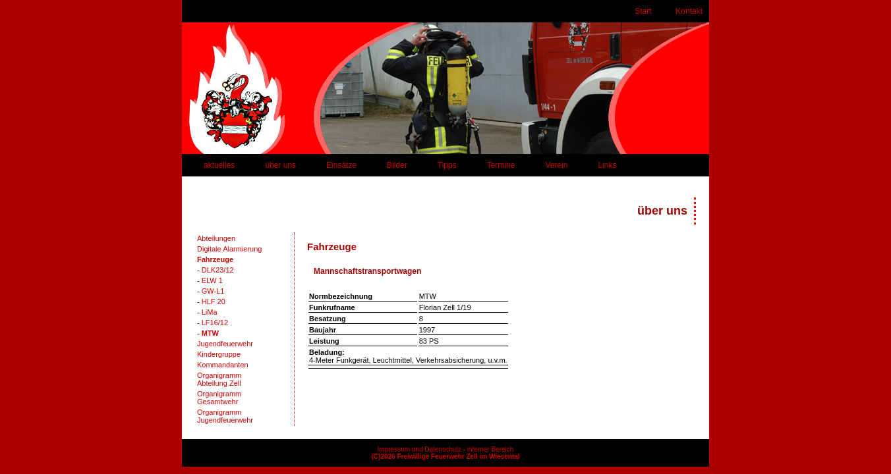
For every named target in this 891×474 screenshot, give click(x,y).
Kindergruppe (219, 354)
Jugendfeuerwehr (225, 344)
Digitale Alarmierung (229, 249)
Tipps (447, 165)
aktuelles (219, 165)
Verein (556, 165)
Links (607, 165)
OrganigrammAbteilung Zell (219, 379)
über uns (280, 165)
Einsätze (341, 165)
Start (643, 11)
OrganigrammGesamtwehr (219, 398)
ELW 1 (212, 280)
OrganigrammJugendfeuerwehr (225, 416)
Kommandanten (222, 365)
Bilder (397, 165)
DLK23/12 (218, 270)
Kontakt (689, 11)
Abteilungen (216, 238)
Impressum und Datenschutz (419, 449)
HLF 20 (213, 301)
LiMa (209, 312)
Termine (501, 165)
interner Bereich (490, 449)
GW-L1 (213, 291)
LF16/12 (215, 323)
